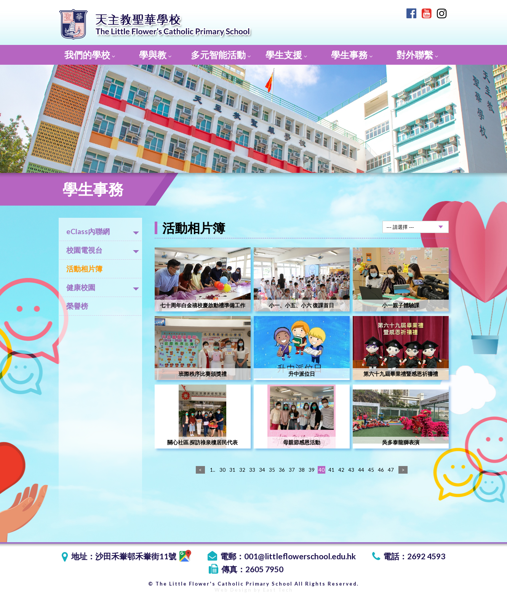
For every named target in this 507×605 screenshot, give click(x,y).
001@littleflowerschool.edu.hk (300, 556)
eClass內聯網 (102, 231)
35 (272, 470)
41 (331, 470)
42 (341, 470)
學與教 (155, 54)
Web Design (233, 590)
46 (381, 470)
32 (242, 470)
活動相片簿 (84, 268)
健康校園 (102, 287)
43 (351, 470)
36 (282, 470)
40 (321, 470)
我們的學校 (89, 54)
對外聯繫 (417, 54)
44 (361, 470)
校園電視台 (102, 250)
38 (302, 470)
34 (262, 470)
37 (292, 470)
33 (252, 470)
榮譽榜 (77, 306)
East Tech (278, 590)
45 (371, 470)
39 (312, 470)
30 (222, 470)
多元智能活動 (221, 54)
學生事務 (352, 54)
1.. (212, 470)
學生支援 (286, 54)
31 (232, 470)
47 (391, 470)
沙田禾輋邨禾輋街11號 (143, 556)
